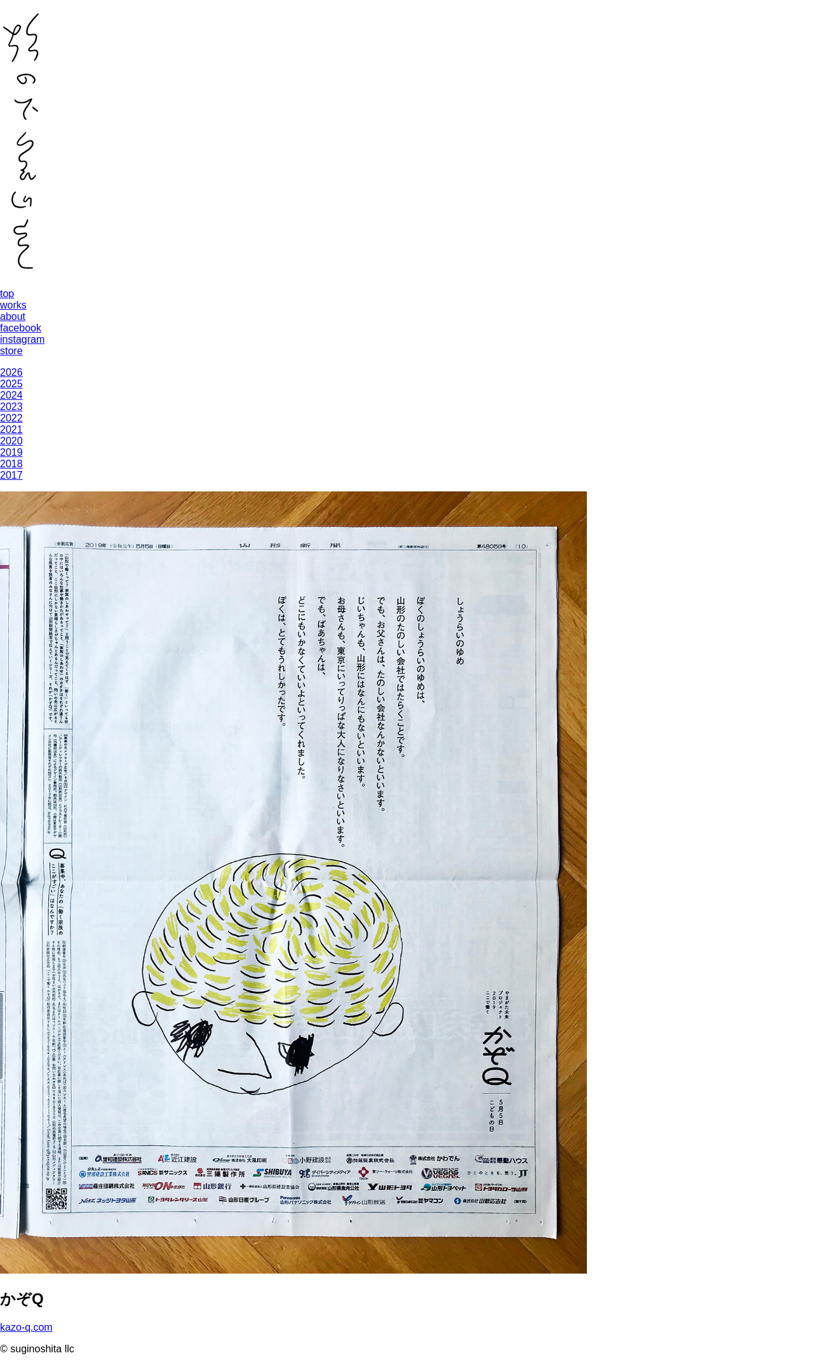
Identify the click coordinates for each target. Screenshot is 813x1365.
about (12, 316)
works (13, 305)
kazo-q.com (26, 1327)
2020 (11, 441)
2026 (11, 372)
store (11, 350)
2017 (11, 475)
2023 (11, 406)
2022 (11, 418)
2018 (11, 463)
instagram (22, 339)
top (7, 293)
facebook (20, 328)
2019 (11, 452)
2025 (11, 383)
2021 (11, 429)
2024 (11, 395)
